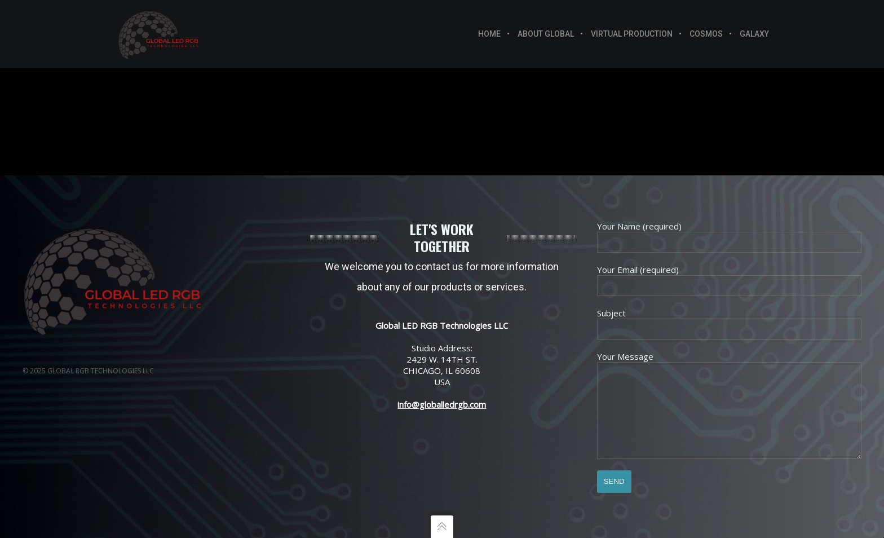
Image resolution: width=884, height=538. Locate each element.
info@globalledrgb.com (441, 387)
